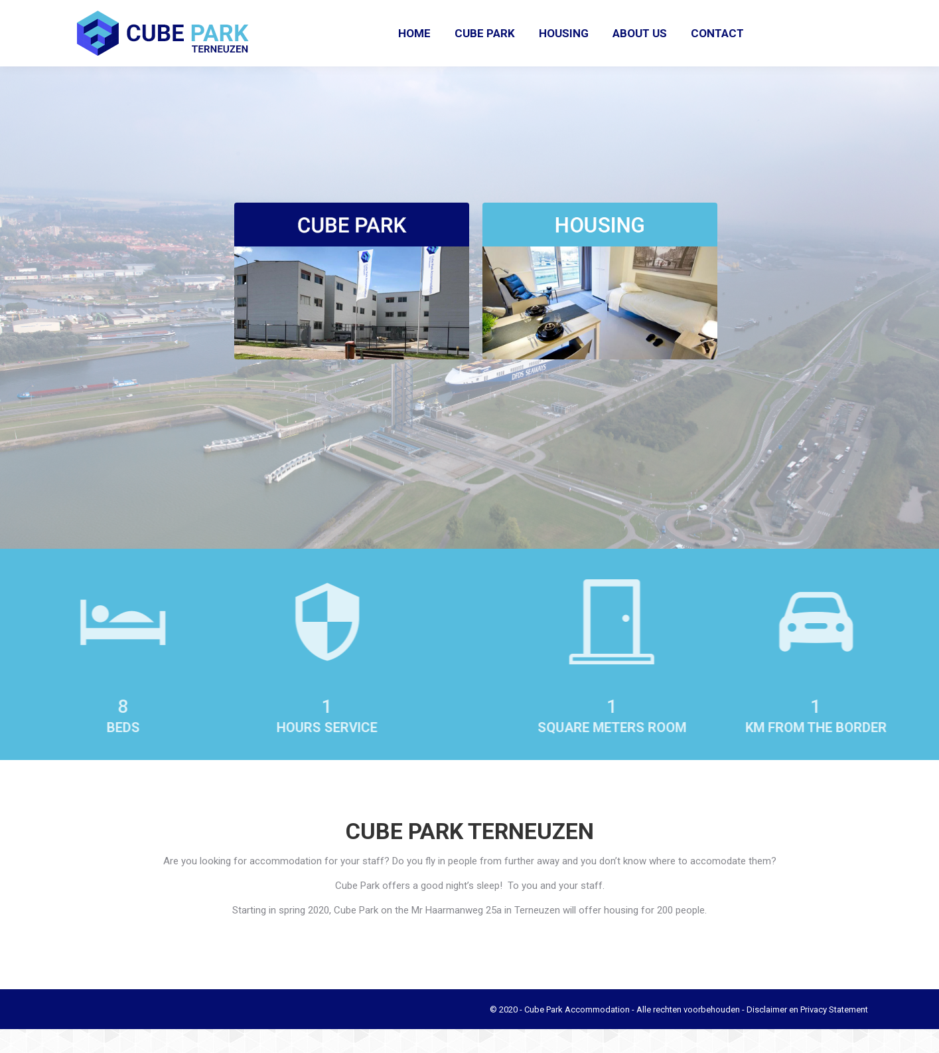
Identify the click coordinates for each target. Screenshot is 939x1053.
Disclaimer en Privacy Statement (807, 1033)
